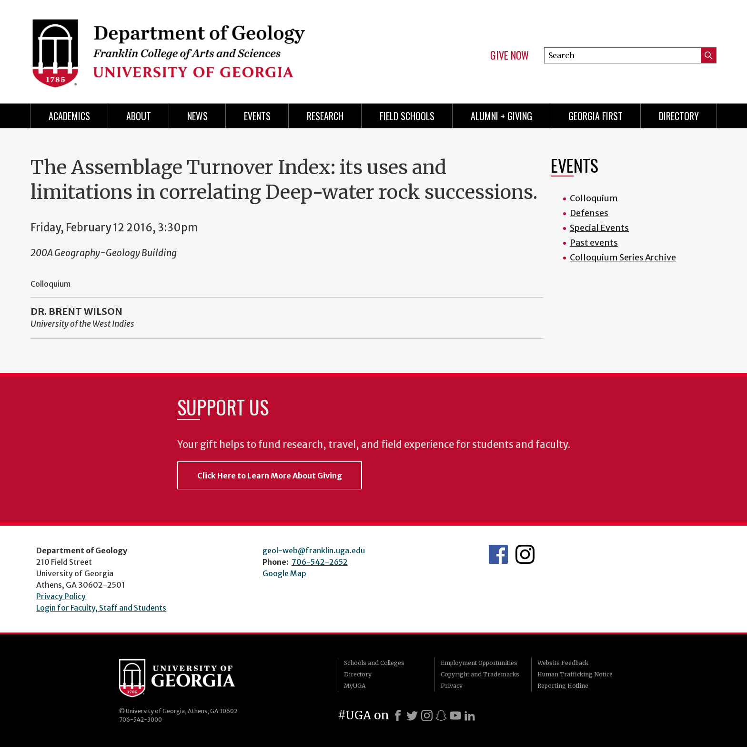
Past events (594, 242)
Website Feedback (562, 662)
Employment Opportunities (479, 662)
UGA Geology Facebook (498, 554)
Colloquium (594, 198)
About (138, 116)
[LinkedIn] (469, 715)
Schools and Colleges (374, 662)
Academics (69, 116)
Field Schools (407, 116)
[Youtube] (455, 715)
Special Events (599, 227)
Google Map (284, 573)
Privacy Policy (61, 596)
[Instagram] (427, 715)
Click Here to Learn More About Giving (269, 475)
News (197, 116)
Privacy (452, 685)
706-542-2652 (320, 562)
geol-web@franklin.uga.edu (313, 550)
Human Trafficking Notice (575, 674)
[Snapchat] (441, 715)
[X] (412, 715)
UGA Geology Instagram (525, 554)
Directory (679, 116)
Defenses (589, 213)
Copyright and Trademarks (480, 674)
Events (257, 116)
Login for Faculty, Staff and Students (101, 607)
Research (325, 116)
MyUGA (354, 685)
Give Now (509, 55)
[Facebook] (398, 715)
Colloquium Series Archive (623, 257)
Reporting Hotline (562, 685)
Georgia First (595, 116)
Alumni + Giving (501, 116)
